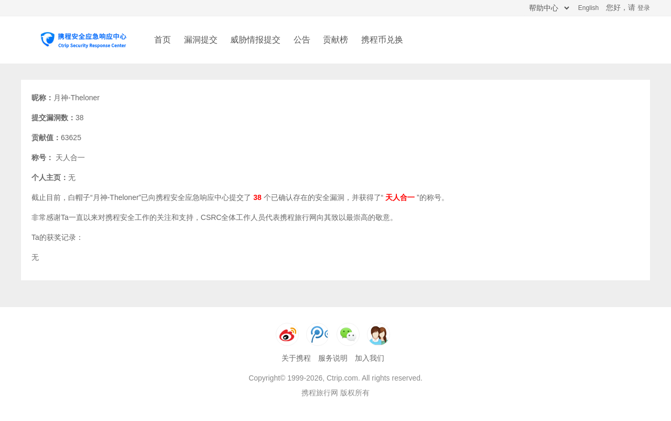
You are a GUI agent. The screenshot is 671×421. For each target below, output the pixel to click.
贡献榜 (335, 39)
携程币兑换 (382, 39)
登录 (643, 8)
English (588, 8)
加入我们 (369, 358)
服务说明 (333, 358)
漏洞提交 (201, 39)
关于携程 (296, 358)
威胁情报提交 (255, 39)
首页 (162, 39)
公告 (302, 39)
